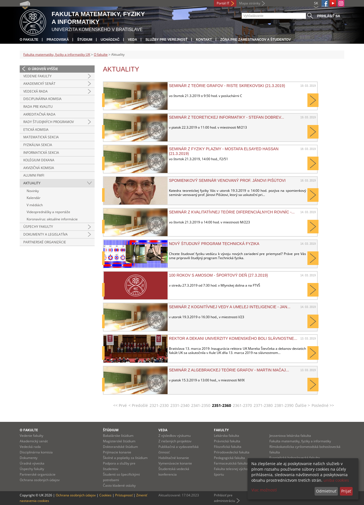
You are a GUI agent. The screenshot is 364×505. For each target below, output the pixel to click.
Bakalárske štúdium (118, 435)
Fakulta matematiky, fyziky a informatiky (300, 441)
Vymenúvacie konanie (175, 463)
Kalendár (34, 197)
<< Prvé (120, 405)
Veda (132, 40)
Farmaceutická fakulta (231, 463)
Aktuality (32, 183)
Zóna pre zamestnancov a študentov (255, 40)
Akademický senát (39, 83)
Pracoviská (58, 40)
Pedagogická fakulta (229, 457)
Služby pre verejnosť (166, 40)
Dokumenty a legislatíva (45, 234)
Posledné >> (323, 405)
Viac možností (264, 490)
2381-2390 (284, 405)
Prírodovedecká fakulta (231, 452)
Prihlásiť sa (328, 16)
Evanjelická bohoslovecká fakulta (294, 457)
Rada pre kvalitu (38, 106)
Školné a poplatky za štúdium (125, 457)
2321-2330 (159, 405)
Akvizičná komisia (38, 167)
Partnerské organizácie (44, 242)
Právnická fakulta (227, 441)
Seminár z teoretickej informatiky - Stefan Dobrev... (226, 117)
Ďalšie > (302, 405)
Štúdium (84, 40)
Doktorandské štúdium (120, 446)
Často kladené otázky (119, 485)
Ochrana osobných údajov (40, 480)
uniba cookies (336, 480)
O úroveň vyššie (43, 69)
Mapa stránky (249, 3)
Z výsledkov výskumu (174, 435)
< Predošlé (138, 405)
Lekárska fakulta (226, 435)
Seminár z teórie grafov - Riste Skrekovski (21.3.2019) (227, 85)
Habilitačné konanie (173, 457)
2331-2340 (179, 405)
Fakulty (221, 430)
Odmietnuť (326, 491)
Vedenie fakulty (37, 76)
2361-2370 (242, 405)
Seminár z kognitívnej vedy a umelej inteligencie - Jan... (229, 307)
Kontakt (204, 40)
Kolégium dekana (38, 160)
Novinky (33, 190)
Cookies (105, 495)
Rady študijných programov (48, 121)
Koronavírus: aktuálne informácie (52, 219)
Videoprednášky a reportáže (48, 212)
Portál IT (223, 3)
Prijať (346, 491)
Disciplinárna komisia (42, 98)
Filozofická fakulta (227, 446)
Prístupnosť (124, 495)
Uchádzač (110, 40)
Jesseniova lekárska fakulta (290, 435)
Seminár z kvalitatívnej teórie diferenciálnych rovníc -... (232, 212)
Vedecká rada (35, 91)
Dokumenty (28, 457)
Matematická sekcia (41, 137)
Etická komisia (36, 129)
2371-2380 (263, 405)
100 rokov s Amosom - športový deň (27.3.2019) (218, 275)
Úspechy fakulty (38, 226)
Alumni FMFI (33, 175)
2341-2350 (200, 405)
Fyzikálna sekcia (37, 144)
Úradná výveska (32, 463)
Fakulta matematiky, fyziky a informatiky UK (56, 54)
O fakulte (29, 40)
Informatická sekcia (41, 152)
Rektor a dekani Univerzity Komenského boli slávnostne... (233, 338)
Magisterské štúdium (119, 441)
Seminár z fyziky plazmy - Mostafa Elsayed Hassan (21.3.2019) (224, 151)
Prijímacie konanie (117, 452)
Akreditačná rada (39, 114)
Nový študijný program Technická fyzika (214, 243)
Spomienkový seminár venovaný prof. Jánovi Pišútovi (227, 180)
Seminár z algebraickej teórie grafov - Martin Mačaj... (229, 370)
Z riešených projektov (174, 441)
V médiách (35, 205)
